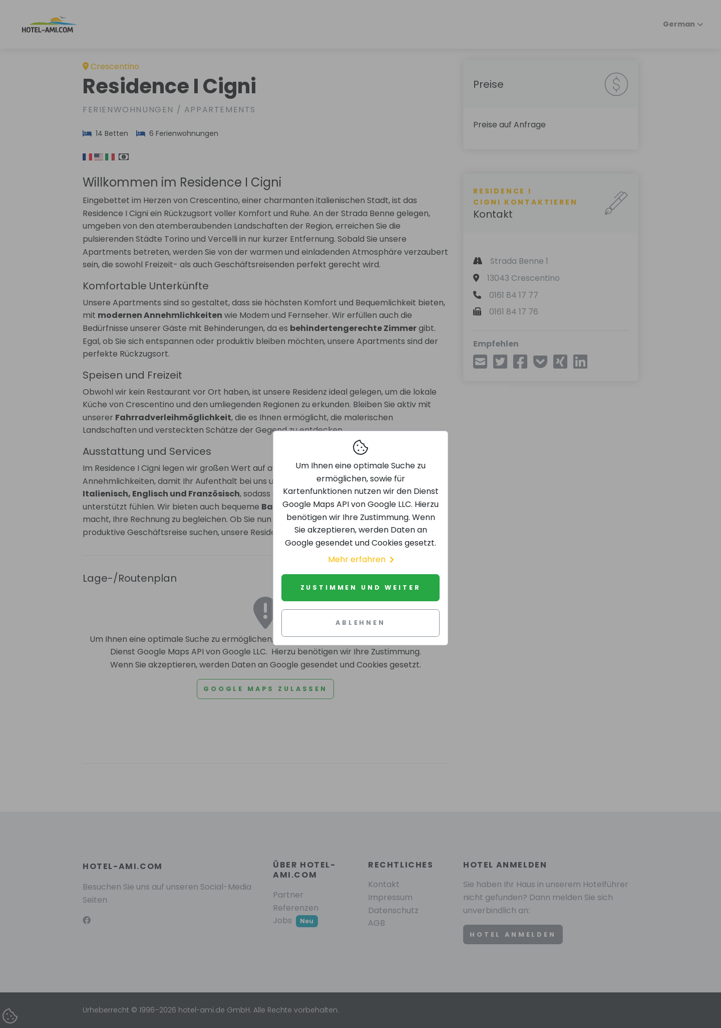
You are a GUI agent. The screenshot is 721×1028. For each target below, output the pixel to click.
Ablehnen (360, 622)
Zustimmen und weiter (360, 587)
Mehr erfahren (361, 559)
